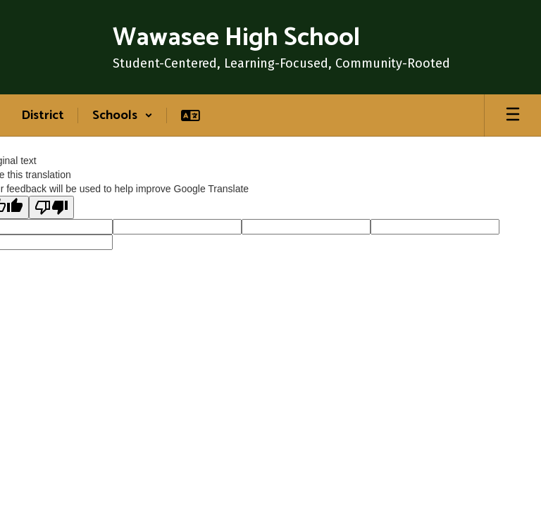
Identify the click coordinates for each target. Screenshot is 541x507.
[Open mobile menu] (513, 115)
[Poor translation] (51, 207)
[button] (122, 115)
